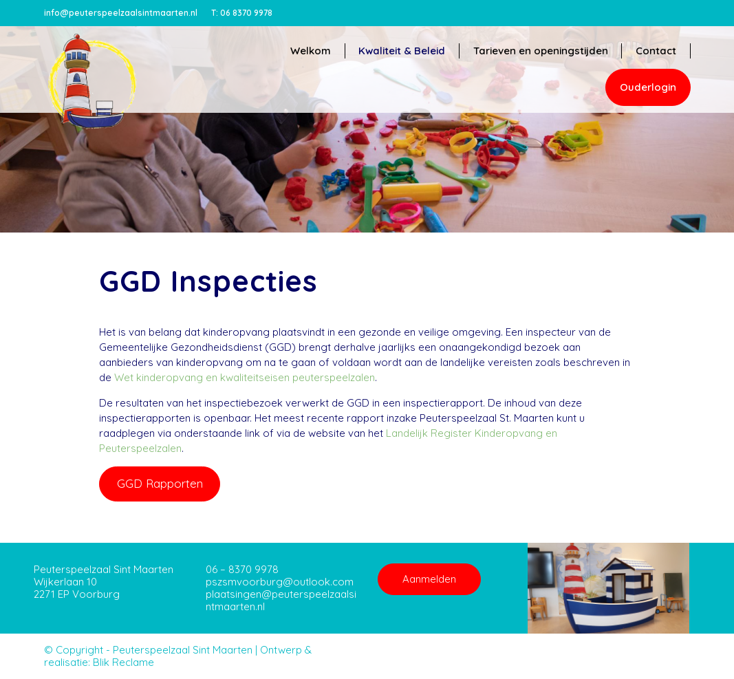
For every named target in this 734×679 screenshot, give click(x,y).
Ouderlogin (648, 87)
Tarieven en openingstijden (540, 50)
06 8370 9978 (241, 13)
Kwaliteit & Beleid (401, 50)
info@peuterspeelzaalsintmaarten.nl (120, 13)
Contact (656, 50)
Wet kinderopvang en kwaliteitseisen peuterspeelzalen (244, 377)
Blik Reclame (123, 662)
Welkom (309, 50)
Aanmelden (429, 578)
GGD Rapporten (160, 483)
